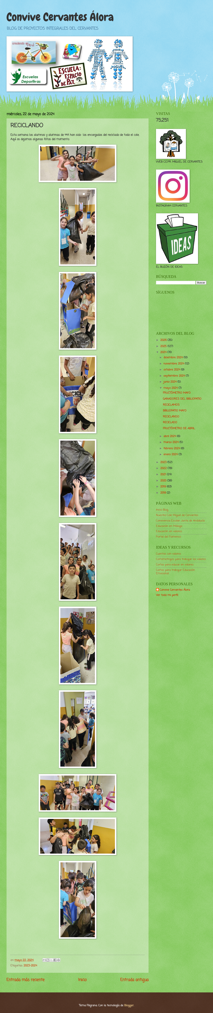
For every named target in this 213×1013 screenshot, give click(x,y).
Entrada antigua (134, 980)
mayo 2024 (171, 388)
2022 (164, 468)
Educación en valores (169, 531)
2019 (163, 487)
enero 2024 (171, 454)
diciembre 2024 (173, 358)
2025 (164, 346)
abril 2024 (170, 436)
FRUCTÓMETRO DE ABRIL (179, 428)
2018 (163, 493)
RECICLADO (170, 422)
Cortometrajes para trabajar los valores (181, 559)
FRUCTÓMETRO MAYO (177, 393)
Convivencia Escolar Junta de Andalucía (180, 521)
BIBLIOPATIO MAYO (174, 411)
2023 (163, 462)
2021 (163, 474)
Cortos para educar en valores (175, 565)
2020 (163, 481)
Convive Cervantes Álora (60, 17)
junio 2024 (170, 382)
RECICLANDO (171, 417)
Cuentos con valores (168, 554)
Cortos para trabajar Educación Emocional (175, 572)
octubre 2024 (172, 370)
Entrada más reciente (25, 980)
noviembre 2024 (174, 364)
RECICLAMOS (171, 405)
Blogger (129, 1005)
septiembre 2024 (174, 376)
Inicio (82, 980)
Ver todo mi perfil (167, 595)
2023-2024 (30, 966)
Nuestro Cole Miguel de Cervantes (177, 515)
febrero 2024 (172, 448)
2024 (163, 352)
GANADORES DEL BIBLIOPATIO (182, 399)
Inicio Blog (162, 510)
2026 (164, 340)
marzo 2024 (171, 442)
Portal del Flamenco (168, 537)
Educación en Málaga (169, 526)
